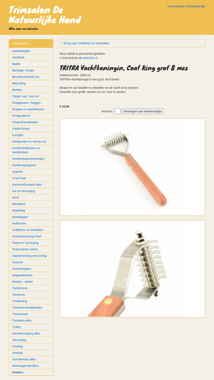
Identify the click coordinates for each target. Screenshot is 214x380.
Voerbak (17, 353)
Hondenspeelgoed (24, 165)
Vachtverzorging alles (26, 333)
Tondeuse (18, 294)
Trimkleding (19, 301)
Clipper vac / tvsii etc (25, 96)
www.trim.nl (90, 58)
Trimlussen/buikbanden (27, 307)
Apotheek (18, 57)
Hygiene (17, 171)
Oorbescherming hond (26, 236)
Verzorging (19, 340)
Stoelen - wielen (22, 281)
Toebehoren (20, 288)
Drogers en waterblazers (28, 109)
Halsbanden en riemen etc (29, 141)
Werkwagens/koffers (25, 365)
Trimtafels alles (22, 320)
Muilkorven (19, 223)
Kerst (15, 197)
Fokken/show (20, 128)
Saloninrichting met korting (29, 255)
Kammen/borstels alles (27, 184)
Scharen (17, 262)
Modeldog (18, 210)
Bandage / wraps (23, 70)
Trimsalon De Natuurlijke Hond (44, 14)
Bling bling (19, 83)
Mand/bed (18, 204)
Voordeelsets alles (24, 359)
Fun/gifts (17, 135)
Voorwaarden (176, 6)
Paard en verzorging (25, 242)
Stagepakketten (22, 275)
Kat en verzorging (23, 191)
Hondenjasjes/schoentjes (28, 158)
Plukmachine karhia (25, 249)
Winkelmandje (196, 6)
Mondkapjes (20, 217)
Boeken (17, 89)
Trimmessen (20, 314)
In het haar (19, 178)
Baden (16, 64)
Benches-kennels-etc (25, 77)
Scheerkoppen (21, 268)
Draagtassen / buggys (26, 102)
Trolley (16, 327)
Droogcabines (21, 115)
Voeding (17, 346)
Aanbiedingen (21, 51)
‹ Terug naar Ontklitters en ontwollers (86, 43)
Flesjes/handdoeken (25, 122)
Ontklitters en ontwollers (27, 230)
